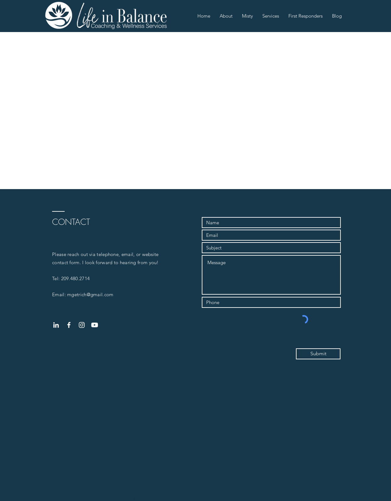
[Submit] (318, 353)
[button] (226, 16)
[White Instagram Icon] (82, 325)
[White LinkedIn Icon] (56, 325)
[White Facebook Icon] (69, 325)
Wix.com (174, 497)
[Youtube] (95, 325)
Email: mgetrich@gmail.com (83, 294)
